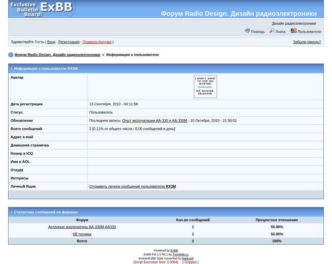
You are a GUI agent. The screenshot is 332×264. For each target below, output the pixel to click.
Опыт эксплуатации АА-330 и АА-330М (154, 120)
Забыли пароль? (307, 42)
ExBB (174, 250)
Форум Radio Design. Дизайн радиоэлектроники (239, 13)
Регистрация (69, 42)
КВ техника (82, 234)
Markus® (188, 258)
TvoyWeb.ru (180, 254)
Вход (51, 42)
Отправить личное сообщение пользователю (132, 186)
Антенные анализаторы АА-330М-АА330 (82, 227)
